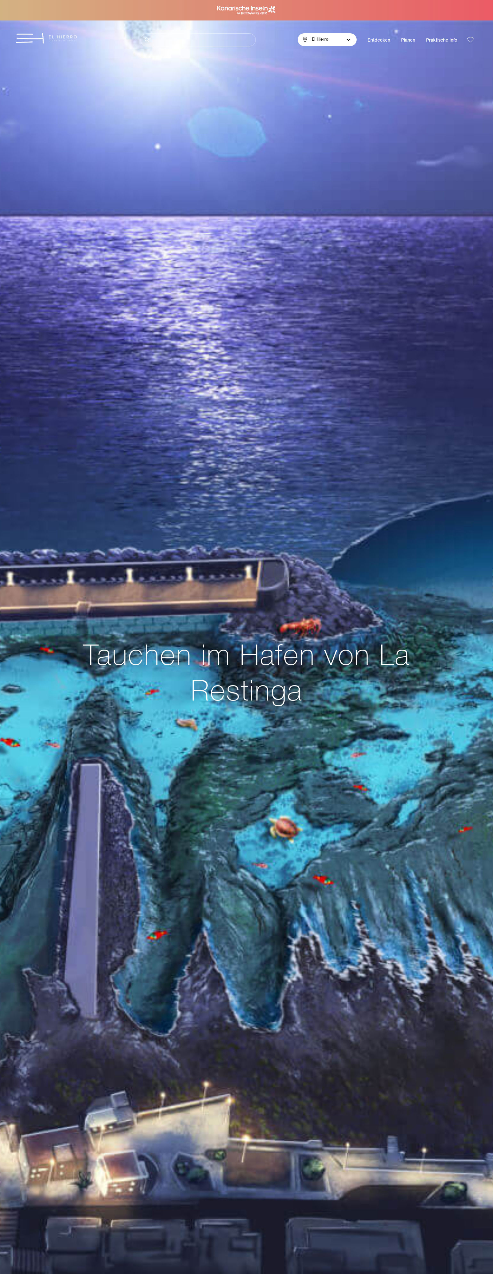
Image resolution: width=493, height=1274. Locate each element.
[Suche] (198, 39)
